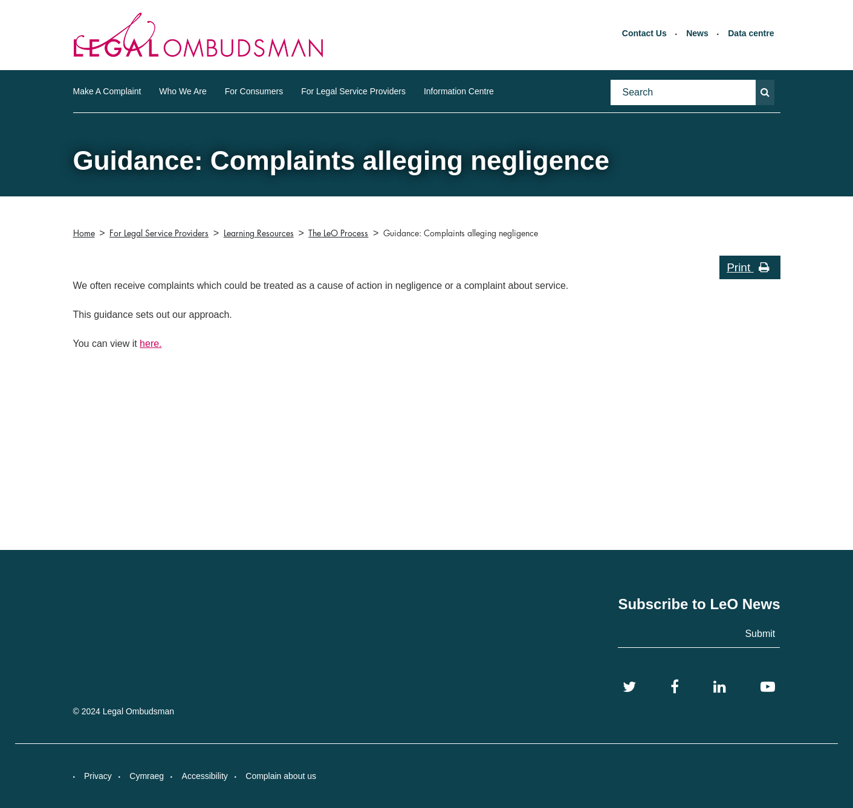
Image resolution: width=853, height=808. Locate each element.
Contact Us (644, 33)
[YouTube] (768, 687)
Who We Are (182, 91)
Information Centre (459, 91)
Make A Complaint (107, 91)
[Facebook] (675, 687)
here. (150, 343)
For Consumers (254, 91)
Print (748, 267)
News (697, 33)
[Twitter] (629, 687)
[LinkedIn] (720, 687)
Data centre (751, 33)
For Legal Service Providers (353, 91)
